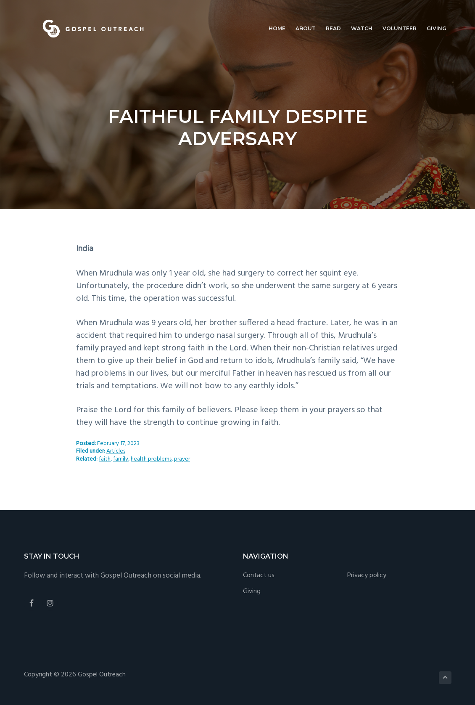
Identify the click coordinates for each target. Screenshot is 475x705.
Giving (252, 591)
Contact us (258, 575)
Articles (115, 451)
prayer (182, 459)
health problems (151, 459)
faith (105, 459)
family (120, 459)
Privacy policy (366, 575)
